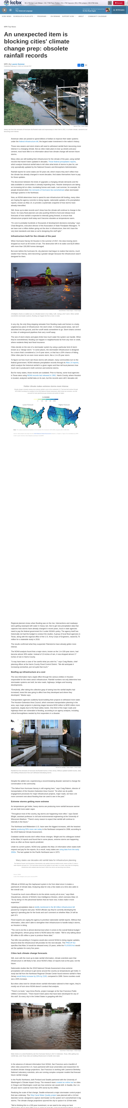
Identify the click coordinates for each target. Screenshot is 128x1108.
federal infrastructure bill (28, 146)
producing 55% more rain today (29, 654)
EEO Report (48, 1078)
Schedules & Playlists (23, 21)
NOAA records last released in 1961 (41, 380)
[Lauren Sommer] (8, 1052)
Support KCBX (68, 21)
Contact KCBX (102, 1078)
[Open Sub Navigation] (34, 21)
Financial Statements (51, 1081)
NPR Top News (10, 31)
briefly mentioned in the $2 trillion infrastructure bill (55, 732)
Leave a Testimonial (104, 1083)
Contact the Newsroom (105, 1081)
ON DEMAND (55, 21)
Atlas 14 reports (72, 367)
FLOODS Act (69, 770)
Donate (121, 5)
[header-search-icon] (111, 5)
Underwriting (75, 1081)
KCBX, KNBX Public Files (53, 1080)
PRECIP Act (70, 767)
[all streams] (119, 14)
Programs (41, 21)
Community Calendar (97, 21)
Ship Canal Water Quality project (43, 920)
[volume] (10, 14)
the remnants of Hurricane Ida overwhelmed (46, 195)
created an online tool (65, 907)
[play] (4, 14)
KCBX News (6, 21)
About (81, 21)
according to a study (19, 979)
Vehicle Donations (76, 1080)
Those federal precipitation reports (62, 166)
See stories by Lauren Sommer (28, 1058)
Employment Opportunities (106, 1080)
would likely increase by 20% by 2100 (32, 801)
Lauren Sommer (18, 69)
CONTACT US (102, 1074)
